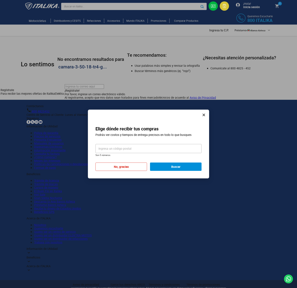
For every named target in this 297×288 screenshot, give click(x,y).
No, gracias (121, 167)
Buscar (176, 167)
